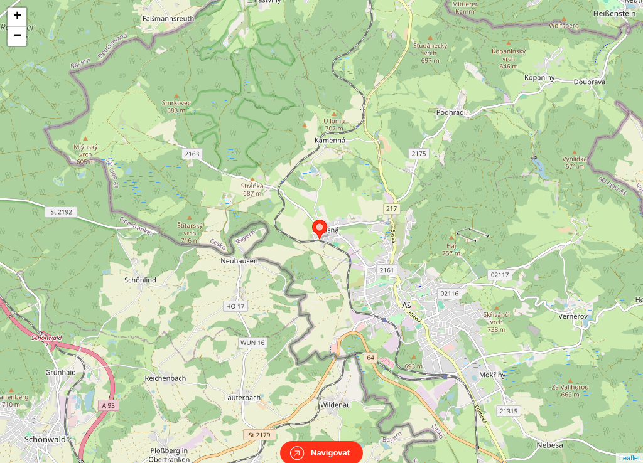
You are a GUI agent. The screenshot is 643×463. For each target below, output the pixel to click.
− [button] (17, 36)
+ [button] (17, 17)
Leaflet (629, 446)
